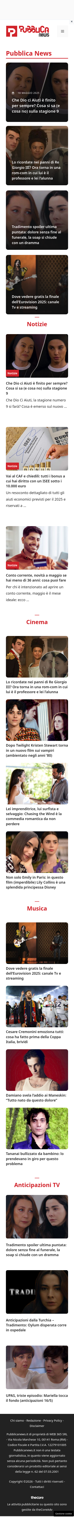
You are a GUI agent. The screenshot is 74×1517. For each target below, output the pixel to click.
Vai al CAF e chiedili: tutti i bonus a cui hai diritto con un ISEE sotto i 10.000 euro (35, 481)
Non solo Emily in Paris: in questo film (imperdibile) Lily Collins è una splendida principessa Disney (35, 882)
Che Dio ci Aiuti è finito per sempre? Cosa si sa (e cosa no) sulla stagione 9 (36, 388)
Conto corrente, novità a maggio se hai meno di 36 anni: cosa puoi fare (36, 578)
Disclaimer (37, 1426)
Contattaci (37, 1487)
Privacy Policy (52, 1420)
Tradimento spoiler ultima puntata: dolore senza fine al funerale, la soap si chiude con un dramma (36, 1249)
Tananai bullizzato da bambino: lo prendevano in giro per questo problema (35, 1158)
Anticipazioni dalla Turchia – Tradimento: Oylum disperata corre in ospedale (36, 1325)
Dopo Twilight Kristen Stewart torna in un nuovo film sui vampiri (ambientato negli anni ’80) (37, 750)
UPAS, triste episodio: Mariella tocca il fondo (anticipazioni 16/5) (37, 1398)
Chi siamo (17, 1420)
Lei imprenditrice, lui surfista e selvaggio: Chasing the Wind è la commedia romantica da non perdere (34, 816)
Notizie (12, 373)
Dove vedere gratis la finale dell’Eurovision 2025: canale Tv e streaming (33, 973)
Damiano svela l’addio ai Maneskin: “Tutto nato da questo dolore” (36, 1098)
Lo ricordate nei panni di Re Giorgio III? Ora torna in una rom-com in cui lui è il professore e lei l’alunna (37, 687)
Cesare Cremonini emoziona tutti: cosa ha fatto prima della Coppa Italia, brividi (35, 1036)
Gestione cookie (63, 1513)
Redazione (33, 1420)
